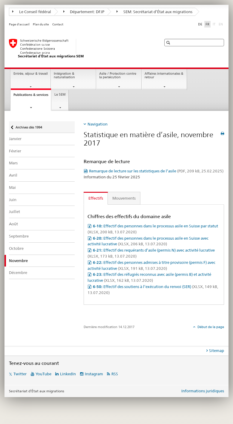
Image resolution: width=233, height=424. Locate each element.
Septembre (19, 236)
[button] (169, 42)
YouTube (43, 373)
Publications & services (32, 96)
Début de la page (210, 327)
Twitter (20, 373)
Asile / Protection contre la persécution (117, 75)
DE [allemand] (200, 24)
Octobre (16, 248)
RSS (114, 373)
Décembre (18, 272)
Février (15, 151)
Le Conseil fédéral (31, 11)
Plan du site (41, 24)
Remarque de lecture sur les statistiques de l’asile (156, 171)
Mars (13, 162)
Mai (12, 187)
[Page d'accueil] (79, 49)
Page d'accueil (19, 24)
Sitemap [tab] (216, 350)
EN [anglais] (221, 24)
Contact (57, 24)
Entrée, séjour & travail (30, 74)
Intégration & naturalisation (64, 75)
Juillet (14, 211)
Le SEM (60, 95)
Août (13, 223)
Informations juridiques (202, 390)
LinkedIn (68, 373)
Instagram (94, 373)
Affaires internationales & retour (164, 75)
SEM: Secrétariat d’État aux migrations (154, 11)
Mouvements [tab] (124, 198)
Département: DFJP (84, 11)
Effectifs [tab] (95, 198)
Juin (12, 199)
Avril (13, 175)
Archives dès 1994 (28, 125)
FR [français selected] (207, 24)
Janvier (15, 138)
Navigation (98, 124)
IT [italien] (215, 24)
